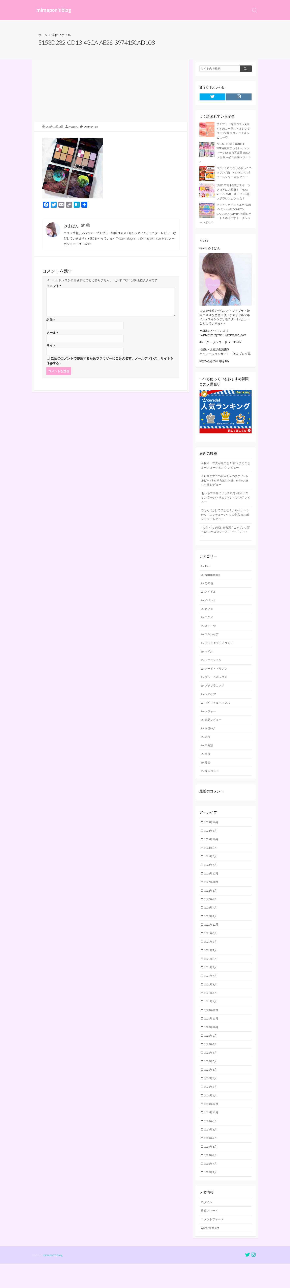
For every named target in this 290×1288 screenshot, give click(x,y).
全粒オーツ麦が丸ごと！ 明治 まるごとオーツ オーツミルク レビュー (224, 469)
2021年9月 (211, 949)
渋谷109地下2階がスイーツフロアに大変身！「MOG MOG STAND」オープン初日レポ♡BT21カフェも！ (225, 194)
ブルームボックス (217, 687)
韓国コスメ (212, 784)
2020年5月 (211, 1090)
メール (52, 333)
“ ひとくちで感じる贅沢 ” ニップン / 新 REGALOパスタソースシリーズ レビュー (225, 538)
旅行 (208, 749)
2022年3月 (211, 932)
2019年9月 (211, 1142)
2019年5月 (211, 1178)
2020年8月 (211, 1063)
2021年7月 (211, 967)
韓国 (208, 775)
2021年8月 (211, 958)
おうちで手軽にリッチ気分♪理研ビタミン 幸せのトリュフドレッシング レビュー (225, 502)
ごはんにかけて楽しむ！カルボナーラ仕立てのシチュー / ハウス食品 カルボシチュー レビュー (225, 520)
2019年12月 (211, 1125)
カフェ (209, 617)
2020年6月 (211, 1081)
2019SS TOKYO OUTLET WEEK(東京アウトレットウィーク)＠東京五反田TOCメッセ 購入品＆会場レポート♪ (224, 152)
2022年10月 (211, 897)
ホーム (43, 35)
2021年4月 (211, 993)
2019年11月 (211, 1134)
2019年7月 (211, 1160)
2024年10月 (211, 835)
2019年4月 (211, 1186)
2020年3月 (211, 1107)
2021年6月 (211, 976)
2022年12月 (211, 888)
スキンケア (212, 643)
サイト (51, 346)
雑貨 (208, 766)
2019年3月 (211, 1195)
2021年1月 (211, 1019)
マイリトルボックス (218, 714)
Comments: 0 (92, 127)
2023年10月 (211, 853)
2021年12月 (211, 941)
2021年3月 (211, 1002)
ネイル (209, 661)
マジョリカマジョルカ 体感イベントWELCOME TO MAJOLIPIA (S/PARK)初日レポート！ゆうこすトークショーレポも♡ (225, 217)
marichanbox (213, 582)
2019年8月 (211, 1151)
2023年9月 (211, 862)
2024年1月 (211, 844)
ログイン (207, 1225)
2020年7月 (211, 1072)
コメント (53, 286)
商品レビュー (214, 731)
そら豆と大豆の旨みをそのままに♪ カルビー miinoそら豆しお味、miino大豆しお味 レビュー (223, 484)
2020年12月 (211, 1028)
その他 (209, 591)
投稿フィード (210, 1234)
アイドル (211, 599)
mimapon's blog (53, 1279)
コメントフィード (213, 1243)
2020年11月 (211, 1037)
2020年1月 (211, 1116)
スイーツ (211, 635)
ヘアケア (211, 705)
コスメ (209, 626)
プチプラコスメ (215, 696)
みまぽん (73, 127)
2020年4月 (211, 1098)
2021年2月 (211, 1011)
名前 (50, 320)
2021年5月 (211, 984)
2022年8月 (211, 905)
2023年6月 (211, 870)
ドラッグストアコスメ (220, 652)
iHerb (208, 573)
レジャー (211, 722)
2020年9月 (211, 1055)
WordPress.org (210, 1252)
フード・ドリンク (217, 678)
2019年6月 (211, 1169)
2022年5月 (211, 914)
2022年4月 (211, 923)
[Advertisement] (110, 92)
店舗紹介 (211, 740)
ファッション (214, 670)
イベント (211, 608)
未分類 (209, 757)
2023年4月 (211, 879)
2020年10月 (211, 1046)
